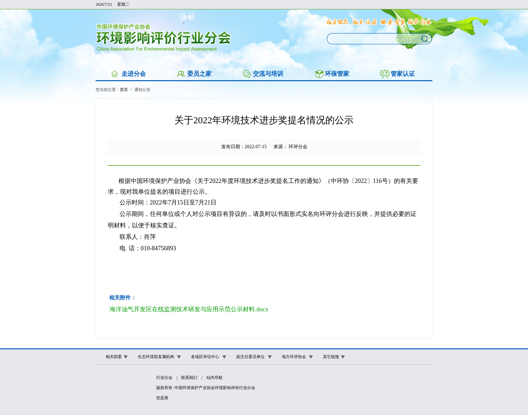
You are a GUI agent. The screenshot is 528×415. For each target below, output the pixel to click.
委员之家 (199, 73)
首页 (124, 89)
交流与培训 (268, 73)
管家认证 (403, 73)
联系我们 (189, 377)
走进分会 (134, 73)
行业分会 (164, 377)
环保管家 (337, 73)
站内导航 (214, 377)
